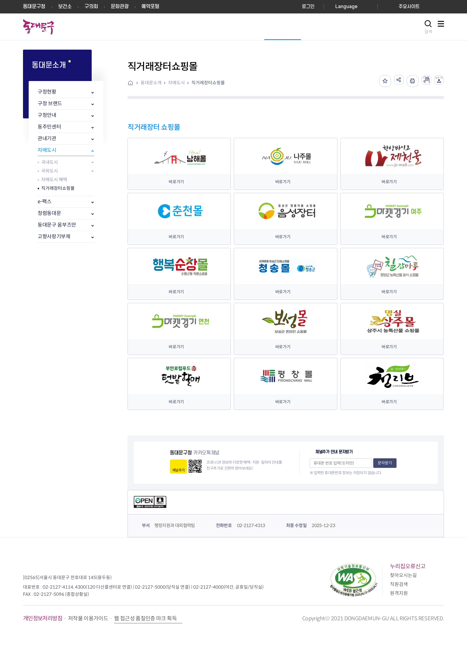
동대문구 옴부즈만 (57, 225)
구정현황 (47, 92)
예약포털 (150, 6)
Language (346, 6)
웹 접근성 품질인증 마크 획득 (145, 618)
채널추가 (178, 470)
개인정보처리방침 (42, 618)
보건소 (65, 6)
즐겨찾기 (378, 81)
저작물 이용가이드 (88, 618)
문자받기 (385, 462)
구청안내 (47, 115)
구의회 (91, 6)
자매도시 (47, 150)
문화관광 (120, 6)
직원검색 (399, 584)
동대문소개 (151, 83)
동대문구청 (34, 6)
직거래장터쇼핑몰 (58, 188)
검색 (428, 31)
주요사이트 (409, 6)
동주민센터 (49, 127)
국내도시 (49, 162)
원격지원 (399, 593)
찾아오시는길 (403, 575)
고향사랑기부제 (54, 236)
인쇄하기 (408, 81)
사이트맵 (440, 27)
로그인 (308, 6)
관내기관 (47, 138)
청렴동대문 (49, 213)
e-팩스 (45, 202)
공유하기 (393, 81)
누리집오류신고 (407, 566)
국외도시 (49, 171)
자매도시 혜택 (54, 179)
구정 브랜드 (50, 103)
